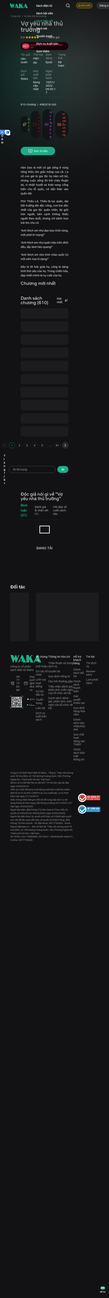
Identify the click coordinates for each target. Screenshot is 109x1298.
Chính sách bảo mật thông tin (79, 754)
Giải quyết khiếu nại (79, 699)
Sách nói (41, 28)
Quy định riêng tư (59, 676)
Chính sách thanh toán (77, 686)
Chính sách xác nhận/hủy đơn (79, 724)
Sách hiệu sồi (44, 21)
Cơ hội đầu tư (40, 693)
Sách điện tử (44, 5)
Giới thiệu (42, 666)
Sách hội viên (44, 13)
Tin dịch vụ (91, 664)
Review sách (90, 673)
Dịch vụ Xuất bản (47, 43)
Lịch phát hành (92, 681)
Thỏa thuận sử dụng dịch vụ (60, 664)
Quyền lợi (54, 671)
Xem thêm (42, 51)
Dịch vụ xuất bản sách (41, 716)
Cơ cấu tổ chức (42, 673)
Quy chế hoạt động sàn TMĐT (79, 739)
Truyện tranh (44, 36)
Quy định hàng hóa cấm (79, 711)
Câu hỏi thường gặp (60, 681)
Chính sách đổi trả (78, 673)
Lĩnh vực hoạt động (41, 683)
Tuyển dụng (39, 701)
